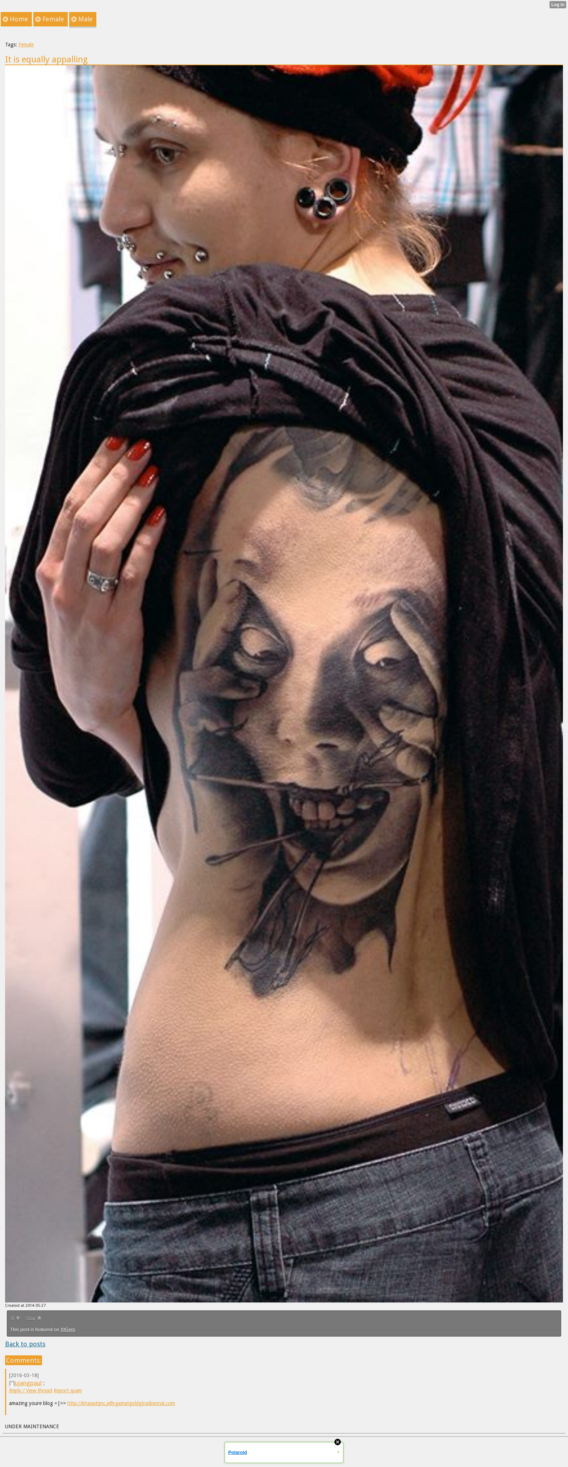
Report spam (68, 1390)
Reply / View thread (30, 1390)
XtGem (67, 1329)
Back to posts (25, 1344)
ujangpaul (25, 1383)
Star (34, 1318)
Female (26, 44)
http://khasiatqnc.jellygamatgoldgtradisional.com (121, 1403)
